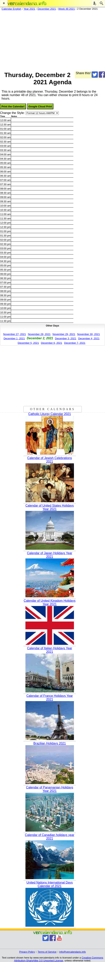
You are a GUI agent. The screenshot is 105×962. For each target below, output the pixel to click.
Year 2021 (29, 8)
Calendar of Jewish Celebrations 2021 (49, 459)
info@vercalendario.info (72, 951)
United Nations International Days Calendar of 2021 (49, 884)
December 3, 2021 (65, 338)
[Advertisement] (52, 40)
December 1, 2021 (14, 338)
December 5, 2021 (28, 342)
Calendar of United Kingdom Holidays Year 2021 (49, 602)
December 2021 (46, 8)
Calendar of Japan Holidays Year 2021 (49, 554)
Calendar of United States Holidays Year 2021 (49, 507)
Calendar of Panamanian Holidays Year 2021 (49, 789)
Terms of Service (47, 951)
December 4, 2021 (89, 338)
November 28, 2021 (39, 334)
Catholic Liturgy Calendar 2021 (49, 414)
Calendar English (11, 8)
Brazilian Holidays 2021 (49, 743)
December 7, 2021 (74, 342)
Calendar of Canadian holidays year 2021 (49, 836)
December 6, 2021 (51, 342)
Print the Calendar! (12, 106)
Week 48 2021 (66, 8)
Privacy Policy (27, 951)
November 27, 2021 (14, 334)
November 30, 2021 (88, 334)
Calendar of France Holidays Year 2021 (49, 697)
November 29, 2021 (64, 334)
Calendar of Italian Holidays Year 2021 (49, 650)
